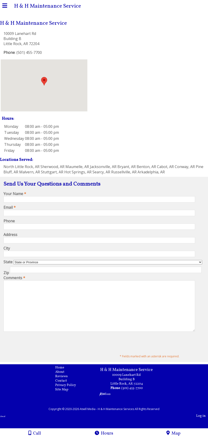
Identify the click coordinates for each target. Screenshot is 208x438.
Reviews (65, 386)
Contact (64, 390)
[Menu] (4, 6)
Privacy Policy (69, 395)
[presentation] (38, 353)
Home (63, 377)
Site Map (65, 399)
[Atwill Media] (108, 413)
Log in (201, 425)
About (63, 382)
